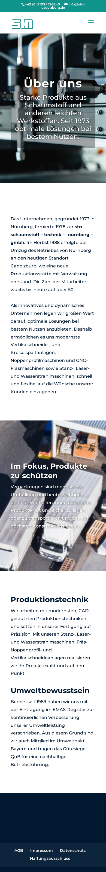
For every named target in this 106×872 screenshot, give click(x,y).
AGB (18, 850)
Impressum (41, 850)
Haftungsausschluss (50, 858)
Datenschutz (73, 850)
